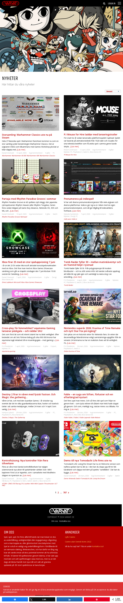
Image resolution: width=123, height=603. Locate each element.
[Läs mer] (21, 149)
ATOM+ (4, 484)
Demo (66, 478)
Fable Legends (85, 417)
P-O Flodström (69, 280)
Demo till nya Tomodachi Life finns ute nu (88, 460)
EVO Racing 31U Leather (21, 484)
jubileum (10, 282)
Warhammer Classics (47, 156)
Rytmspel (23, 217)
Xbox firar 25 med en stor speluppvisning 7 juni (28, 262)
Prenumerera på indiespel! (79, 198)
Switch (55, 214)
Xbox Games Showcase (33, 282)
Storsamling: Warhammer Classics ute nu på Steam (27, 136)
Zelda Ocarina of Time (72, 351)
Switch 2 (86, 152)
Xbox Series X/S (95, 152)
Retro (25, 481)
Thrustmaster (49, 484)
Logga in (111, 3)
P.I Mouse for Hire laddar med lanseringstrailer (90, 134)
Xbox (23, 282)
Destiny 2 (5, 417)
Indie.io (74, 219)
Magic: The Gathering (17, 417)
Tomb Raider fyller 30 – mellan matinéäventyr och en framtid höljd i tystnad (92, 263)
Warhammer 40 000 (19, 156)
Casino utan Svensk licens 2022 (78, 541)
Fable (66, 417)
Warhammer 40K (33, 156)
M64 (32, 484)
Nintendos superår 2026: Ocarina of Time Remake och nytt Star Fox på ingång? (92, 330)
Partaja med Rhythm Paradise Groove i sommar (29, 198)
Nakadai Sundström (71, 214)
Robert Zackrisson (70, 150)
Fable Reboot (95, 417)
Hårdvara (5, 481)
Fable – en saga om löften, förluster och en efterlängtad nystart (88, 396)
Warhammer (6, 156)
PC (54, 153)
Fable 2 (70, 417)
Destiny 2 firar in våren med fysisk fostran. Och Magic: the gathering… (29, 396)
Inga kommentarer (36, 153)
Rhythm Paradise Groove (11, 217)
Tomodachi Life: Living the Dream (93, 478)
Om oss (54, 521)
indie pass (67, 219)
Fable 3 (76, 417)
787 (65, 493)
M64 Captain (38, 484)
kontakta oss (97, 546)
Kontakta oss (64, 521)
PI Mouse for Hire (70, 155)
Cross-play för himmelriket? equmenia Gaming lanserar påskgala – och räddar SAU (28, 330)
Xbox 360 (77, 415)
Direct (4, 282)
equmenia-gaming (8, 351)
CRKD (10, 484)
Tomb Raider (68, 285)
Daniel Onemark (8, 153)
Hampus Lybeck (8, 412)
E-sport (53, 346)
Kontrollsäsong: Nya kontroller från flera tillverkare (25, 462)
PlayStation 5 (78, 152)
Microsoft (17, 282)
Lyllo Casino (70, 537)
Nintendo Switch (74, 478)
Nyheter (67, 152)
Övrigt (72, 216)
